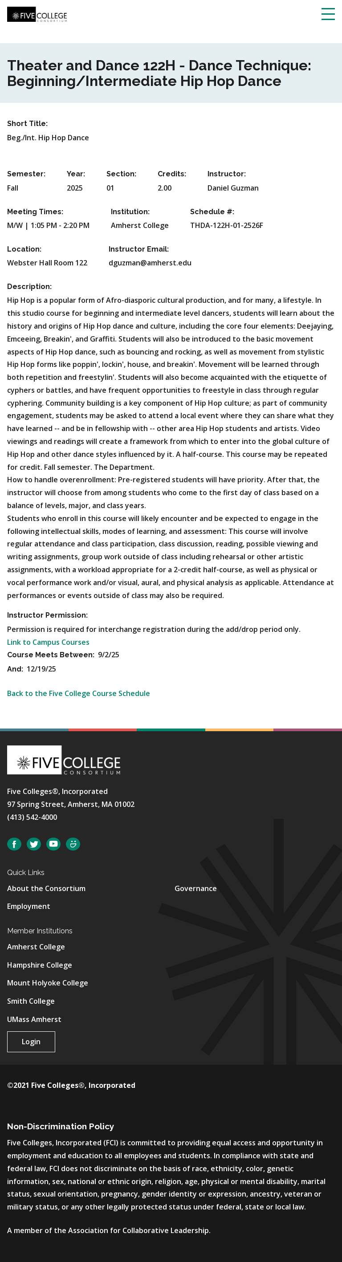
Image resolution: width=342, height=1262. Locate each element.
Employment (28, 906)
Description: (29, 286)
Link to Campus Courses (48, 642)
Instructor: (227, 174)
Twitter (34, 844)
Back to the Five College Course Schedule (78, 693)
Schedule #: (212, 212)
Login (31, 1041)
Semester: (26, 174)
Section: (121, 174)
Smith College (31, 1001)
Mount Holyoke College (47, 983)
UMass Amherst (34, 1019)
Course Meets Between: (51, 655)
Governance (196, 888)
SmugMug (73, 844)
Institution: (130, 212)
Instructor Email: (139, 249)
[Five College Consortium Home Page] (37, 13)
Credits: (172, 174)
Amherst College (36, 947)
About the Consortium (46, 888)
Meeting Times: (35, 212)
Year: (76, 174)
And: (16, 669)
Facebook (14, 844)
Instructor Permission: (47, 615)
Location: (24, 249)
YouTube (53, 844)
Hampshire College (39, 965)
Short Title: (27, 123)
